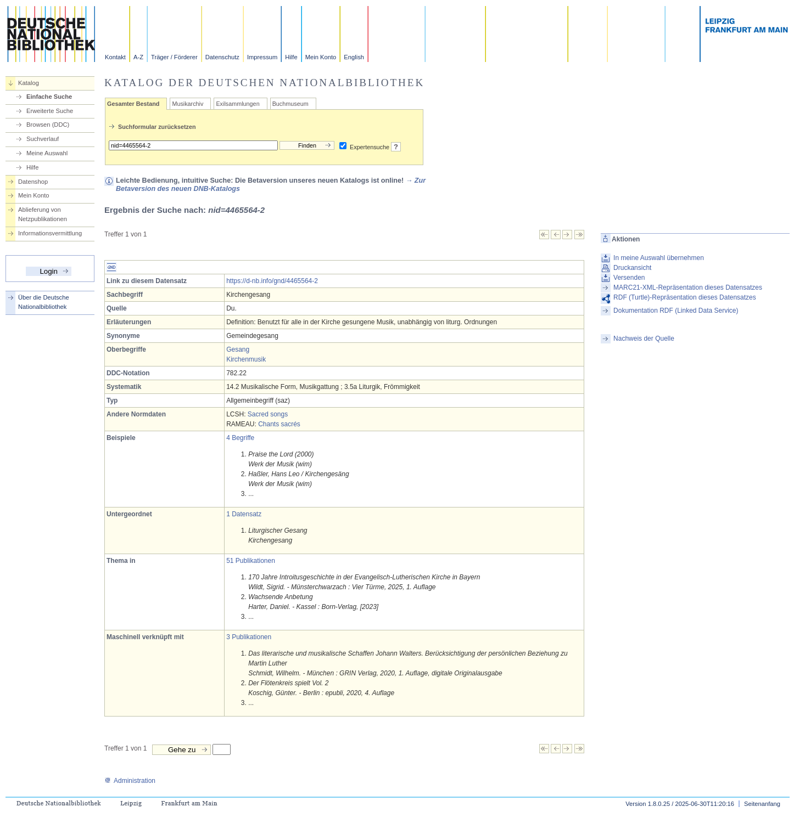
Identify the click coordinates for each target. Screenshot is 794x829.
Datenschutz (222, 57)
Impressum (262, 57)
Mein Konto (321, 57)
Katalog (28, 83)
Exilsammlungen (237, 103)
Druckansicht (632, 268)
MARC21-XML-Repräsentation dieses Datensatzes (687, 287)
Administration (129, 781)
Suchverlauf (42, 139)
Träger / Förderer (174, 57)
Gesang (237, 349)
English (354, 57)
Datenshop (33, 181)
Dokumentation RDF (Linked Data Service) (675, 310)
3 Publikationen (248, 637)
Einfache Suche (49, 96)
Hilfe (291, 57)
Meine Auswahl (47, 153)
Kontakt (115, 57)
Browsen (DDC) (47, 124)
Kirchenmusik (246, 359)
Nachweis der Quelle (643, 338)
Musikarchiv (187, 103)
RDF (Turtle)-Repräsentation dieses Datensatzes (684, 297)
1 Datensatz (243, 514)
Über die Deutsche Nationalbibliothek (43, 302)
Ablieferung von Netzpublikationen (42, 214)
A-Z (138, 57)
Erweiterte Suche (49, 111)
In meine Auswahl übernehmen (658, 258)
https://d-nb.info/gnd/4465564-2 (272, 281)
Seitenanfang (762, 803)
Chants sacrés (279, 424)
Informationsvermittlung (50, 233)
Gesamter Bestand (133, 103)
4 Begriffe (240, 438)
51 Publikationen (250, 561)
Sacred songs (268, 414)
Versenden (629, 277)
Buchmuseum (290, 103)
